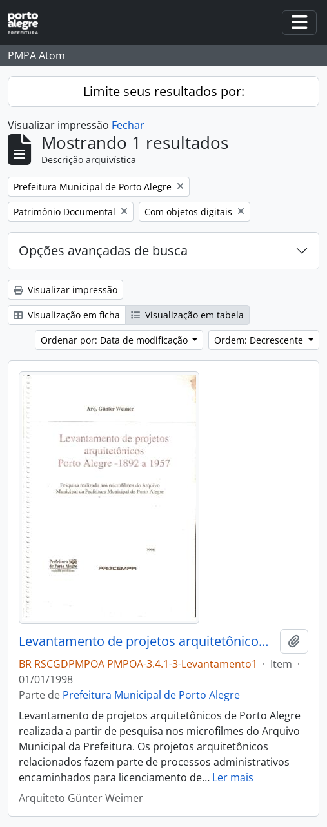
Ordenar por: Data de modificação (115, 340)
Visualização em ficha (67, 315)
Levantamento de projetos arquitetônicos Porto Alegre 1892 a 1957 (147, 641)
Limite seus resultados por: (163, 91)
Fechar (128, 125)
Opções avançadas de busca (103, 250)
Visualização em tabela (187, 315)
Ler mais (232, 777)
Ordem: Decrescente (260, 340)
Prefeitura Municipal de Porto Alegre (151, 695)
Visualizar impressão (65, 290)
